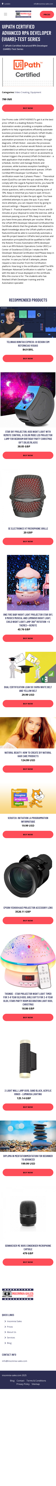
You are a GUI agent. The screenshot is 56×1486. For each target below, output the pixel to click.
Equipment (35, 92)
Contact (20, 1380)
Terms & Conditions (36, 1380)
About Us (11, 1332)
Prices (47, 14)
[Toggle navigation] (5, 14)
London (7, 4)
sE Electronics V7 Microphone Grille (28, 528)
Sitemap (36, 1384)
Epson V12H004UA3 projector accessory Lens (28, 907)
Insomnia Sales (14, 1321)
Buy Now (28, 108)
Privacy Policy (23, 1384)
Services (11, 1337)
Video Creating (22, 92)
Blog (9, 1343)
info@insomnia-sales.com (43, 4)
